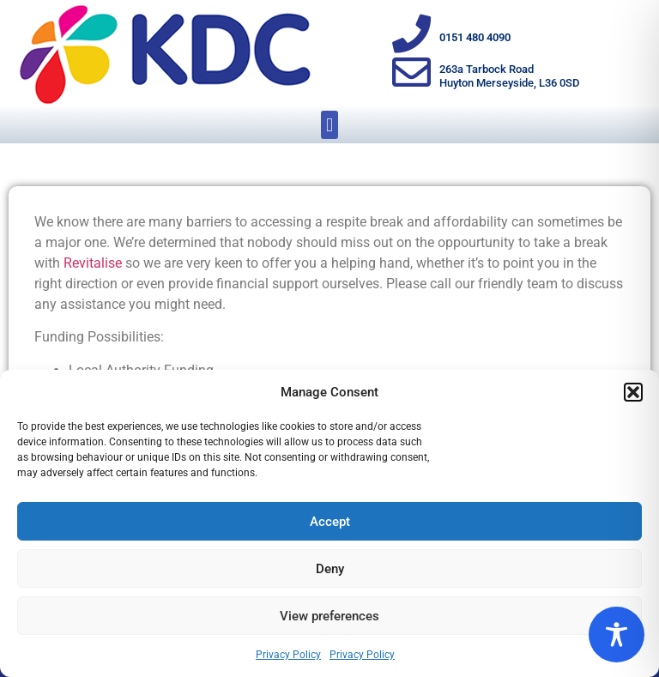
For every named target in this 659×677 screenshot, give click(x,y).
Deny (330, 569)
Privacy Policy (288, 655)
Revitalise (92, 263)
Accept (330, 521)
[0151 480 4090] (411, 34)
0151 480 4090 (475, 37)
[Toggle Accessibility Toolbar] (616, 634)
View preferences (329, 616)
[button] (633, 392)
